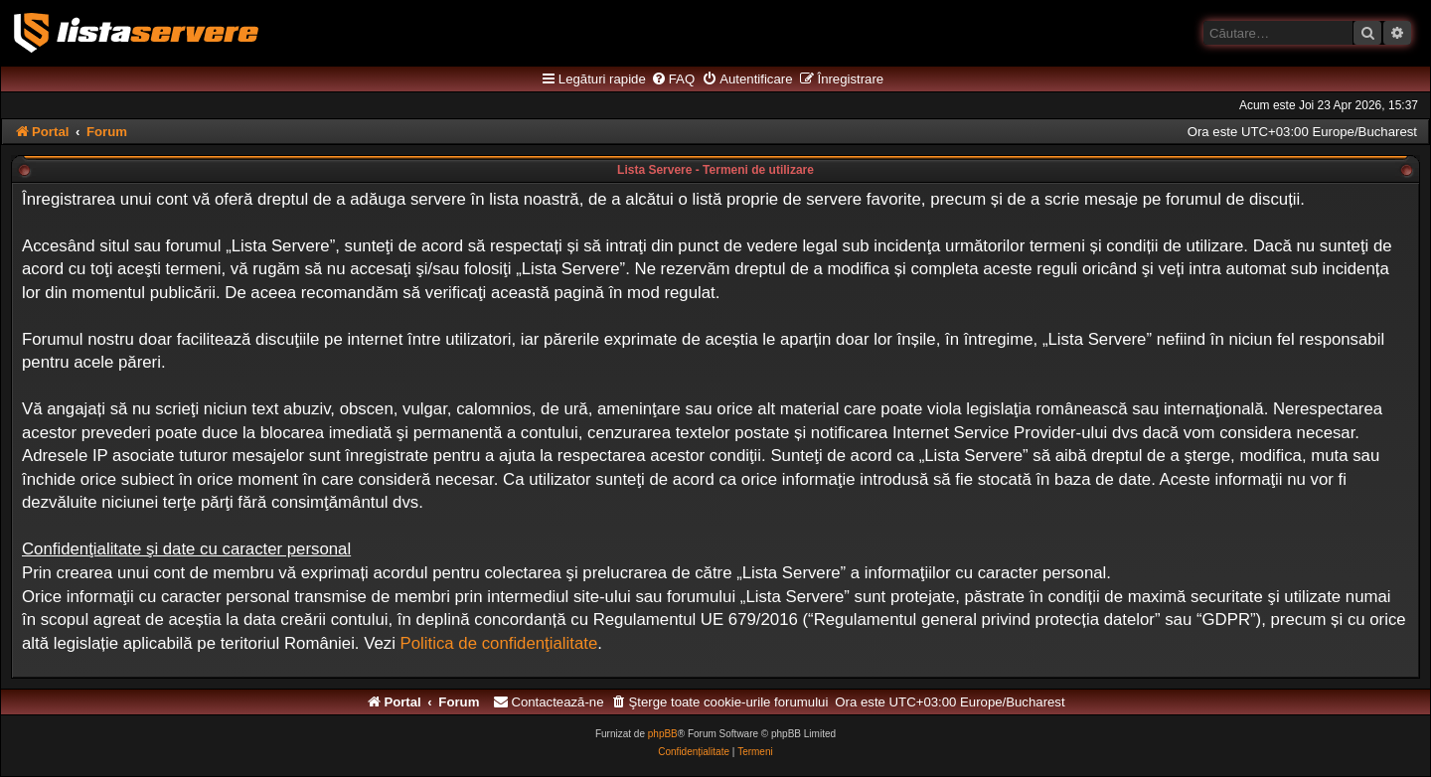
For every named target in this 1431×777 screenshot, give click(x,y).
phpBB (663, 733)
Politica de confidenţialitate (499, 643)
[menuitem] (673, 79)
